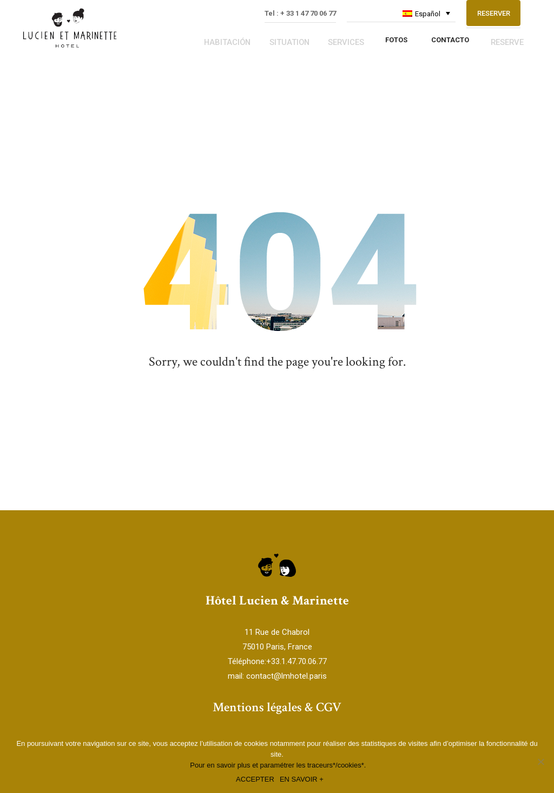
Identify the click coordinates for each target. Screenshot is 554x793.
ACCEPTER (255, 779)
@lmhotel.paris (300, 676)
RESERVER (493, 27)
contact (260, 676)
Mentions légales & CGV (277, 707)
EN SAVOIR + (302, 779)
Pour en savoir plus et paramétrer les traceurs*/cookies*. (278, 765)
